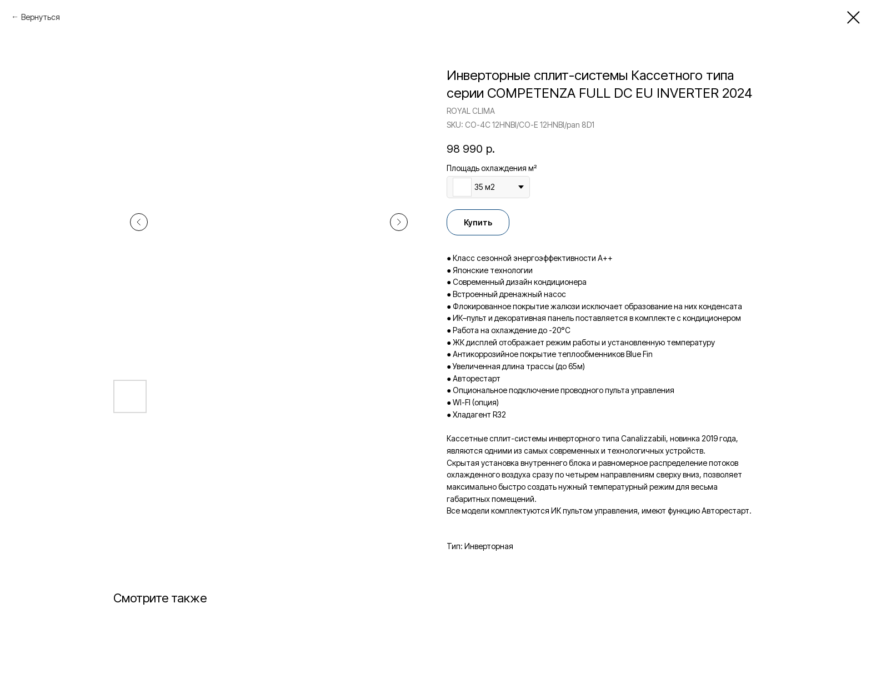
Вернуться (40, 17)
